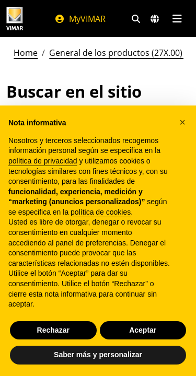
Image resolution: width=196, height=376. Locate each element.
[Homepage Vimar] (14, 18)
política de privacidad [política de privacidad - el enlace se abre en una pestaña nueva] (42, 161)
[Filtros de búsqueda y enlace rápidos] (136, 19)
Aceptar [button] (142, 330)
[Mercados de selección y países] (154, 19)
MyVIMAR (80, 19)
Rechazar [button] (53, 330)
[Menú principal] (177, 19)
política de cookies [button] (101, 212)
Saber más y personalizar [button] (98, 354)
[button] (182, 122)
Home (26, 52)
